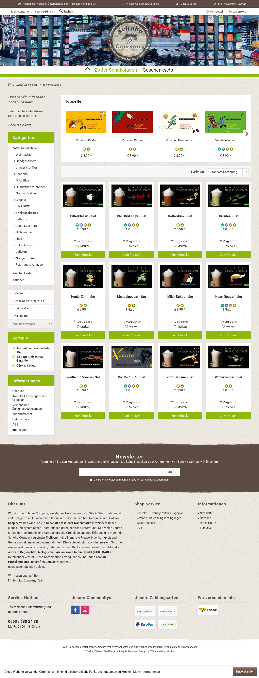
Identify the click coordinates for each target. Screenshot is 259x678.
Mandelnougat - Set (131, 297)
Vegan (19, 293)
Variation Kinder (86, 140)
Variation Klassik (132, 140)
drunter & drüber (26, 167)
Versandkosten (120, 647)
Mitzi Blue (22, 180)
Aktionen (18, 280)
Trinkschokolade (26, 213)
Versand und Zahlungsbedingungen (27, 407)
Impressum (20, 430)
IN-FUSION (22, 206)
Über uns (18, 391)
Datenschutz (20, 419)
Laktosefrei (22, 308)
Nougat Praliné (25, 193)
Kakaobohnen (24, 245)
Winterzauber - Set (228, 377)
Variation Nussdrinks (179, 140)
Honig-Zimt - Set (83, 297)
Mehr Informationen (146, 672)
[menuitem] (238, 11)
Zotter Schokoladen (25, 148)
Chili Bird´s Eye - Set (131, 216)
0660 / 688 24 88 (23, 621)
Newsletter (206, 513)
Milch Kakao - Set (180, 297)
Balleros (21, 219)
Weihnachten (24, 154)
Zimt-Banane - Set (180, 377)
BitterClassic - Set (83, 216)
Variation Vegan (225, 140)
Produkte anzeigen (31, 324)
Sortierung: (198, 171)
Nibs (18, 239)
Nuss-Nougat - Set (228, 297)
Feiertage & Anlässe (29, 264)
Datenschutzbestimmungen (114, 479)
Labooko (21, 174)
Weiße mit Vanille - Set (83, 377)
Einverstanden (245, 671)
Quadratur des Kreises (30, 187)
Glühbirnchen (24, 232)
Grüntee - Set (228, 216)
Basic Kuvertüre (26, 226)
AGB (15, 424)
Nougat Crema (25, 258)
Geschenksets (22, 273)
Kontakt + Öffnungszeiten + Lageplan (30, 398)
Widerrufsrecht (22, 414)
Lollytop (21, 252)
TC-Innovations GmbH (162, 651)
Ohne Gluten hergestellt (29, 300)
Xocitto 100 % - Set (131, 377)
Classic (20, 200)
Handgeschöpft (25, 161)
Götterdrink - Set (180, 216)
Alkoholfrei (21, 315)
